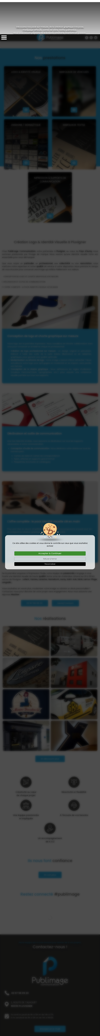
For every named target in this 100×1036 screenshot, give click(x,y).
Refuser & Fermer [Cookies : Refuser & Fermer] (50, 524)
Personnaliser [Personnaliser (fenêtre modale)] (50, 530)
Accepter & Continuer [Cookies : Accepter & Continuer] (49, 519)
